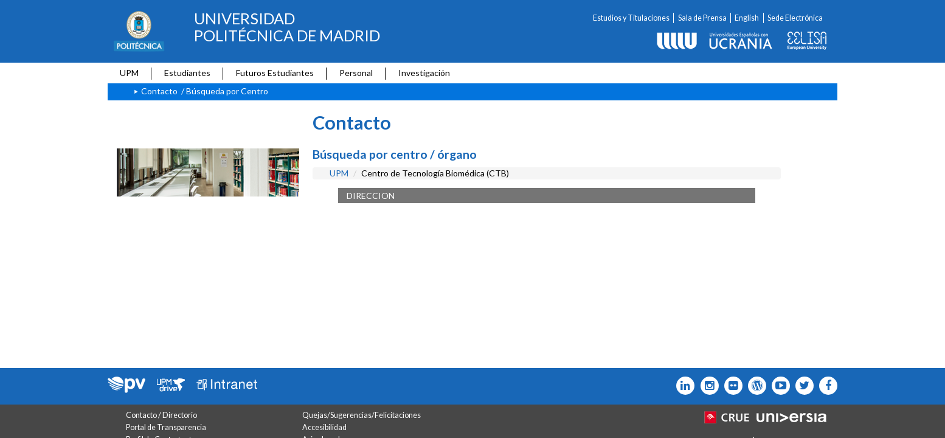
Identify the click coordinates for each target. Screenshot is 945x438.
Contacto (159, 91)
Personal (356, 73)
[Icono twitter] (730, 386)
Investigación (424, 73)
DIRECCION (371, 195)
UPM (129, 73)
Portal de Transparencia (166, 427)
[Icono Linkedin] (682, 386)
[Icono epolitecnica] (754, 386)
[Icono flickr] (802, 386)
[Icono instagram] (706, 386)
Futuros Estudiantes (275, 73)
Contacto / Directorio (161, 415)
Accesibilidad (324, 427)
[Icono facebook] (825, 386)
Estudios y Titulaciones (631, 18)
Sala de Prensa (702, 18)
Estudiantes (187, 73)
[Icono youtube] (778, 386)
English (747, 18)
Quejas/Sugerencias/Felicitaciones (361, 415)
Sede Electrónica (795, 18)
